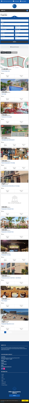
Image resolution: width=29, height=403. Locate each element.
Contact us (4, 383)
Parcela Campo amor (5, 71)
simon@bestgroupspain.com (6, 366)
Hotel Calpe (3, 93)
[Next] (11, 332)
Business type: (18, 29)
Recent (2, 52)
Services (3, 378)
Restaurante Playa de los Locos (7, 323)
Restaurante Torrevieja (6, 254)
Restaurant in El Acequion (6, 116)
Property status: (4, 29)
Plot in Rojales (4, 300)
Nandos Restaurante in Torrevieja (8, 162)
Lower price (8, 52)
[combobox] (14, 20)
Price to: (16, 36)
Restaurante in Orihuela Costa (7, 208)
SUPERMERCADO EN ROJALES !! (8, 139)
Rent (2, 377)
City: (1, 18)
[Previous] (1, 332)
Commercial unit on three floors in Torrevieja (10, 185)
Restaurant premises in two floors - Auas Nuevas (11, 277)
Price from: (3, 36)
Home (1, 13)
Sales (3, 375)
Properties (5, 13)
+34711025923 (16, 1)
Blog (2, 380)
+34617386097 (23, 1)
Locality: (2, 22)
